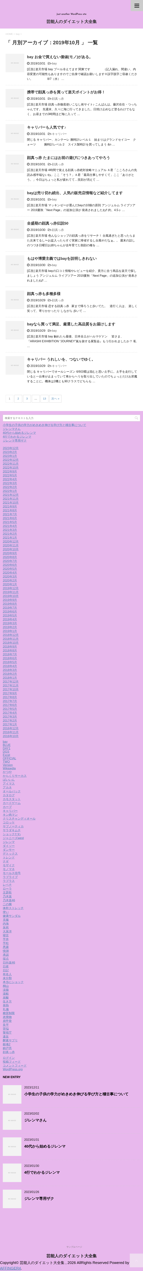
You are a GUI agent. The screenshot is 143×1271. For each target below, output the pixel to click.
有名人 (7, 974)
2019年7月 (10, 607)
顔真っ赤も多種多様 (44, 294)
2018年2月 (10, 673)
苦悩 (6, 1028)
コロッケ (9, 822)
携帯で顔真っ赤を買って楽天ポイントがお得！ (66, 92)
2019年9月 (10, 599)
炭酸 (6, 997)
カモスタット (12, 799)
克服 (6, 919)
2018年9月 (10, 646)
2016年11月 (11, 732)
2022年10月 (11, 467)
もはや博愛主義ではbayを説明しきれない (62, 258)
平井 (6, 939)
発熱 (6, 1005)
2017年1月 (10, 724)
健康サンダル (12, 915)
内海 (6, 923)
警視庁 (7, 1032)
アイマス (9, 783)
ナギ (6, 861)
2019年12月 (11, 588)
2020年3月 (10, 576)
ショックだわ (12, 834)
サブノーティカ (13, 826)
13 (44, 398)
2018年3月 (10, 670)
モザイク (9, 865)
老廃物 (7, 1017)
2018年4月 (10, 666)
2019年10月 (11, 596)
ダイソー (9, 845)
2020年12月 (11, 541)
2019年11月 (11, 592)
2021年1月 (10, 537)
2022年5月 (10, 475)
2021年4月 (10, 526)
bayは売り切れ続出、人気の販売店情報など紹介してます (75, 193)
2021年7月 (10, 514)
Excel (6, 755)
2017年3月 (10, 716)
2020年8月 (10, 557)
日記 (6, 970)
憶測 (6, 950)
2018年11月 (11, 638)
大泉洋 (7, 931)
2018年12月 (11, 635)
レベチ (7, 884)
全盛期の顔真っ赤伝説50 (47, 223)
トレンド (9, 857)
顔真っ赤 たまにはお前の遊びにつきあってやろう (68, 158)
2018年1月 (10, 677)
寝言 (6, 935)
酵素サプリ (10, 1040)
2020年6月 (10, 564)
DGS (6, 751)
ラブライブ (10, 877)
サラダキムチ (12, 830)
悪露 (6, 947)
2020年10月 (11, 549)
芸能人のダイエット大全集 (71, 22)
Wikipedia (9, 768)
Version (8, 765)
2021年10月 (11, 502)
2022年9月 (10, 471)
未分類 (7, 978)
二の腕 (7, 904)
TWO (6, 761)
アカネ (7, 787)
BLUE (7, 745)
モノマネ (9, 869)
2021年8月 (10, 510)
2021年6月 (10, 518)
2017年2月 (10, 720)
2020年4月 (10, 572)
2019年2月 (10, 627)
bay (54, 63)
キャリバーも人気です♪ (46, 127)
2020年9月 (10, 553)
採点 (6, 958)
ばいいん (9, 779)
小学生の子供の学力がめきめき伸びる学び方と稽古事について (44, 425)
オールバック (12, 791)
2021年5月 (10, 522)
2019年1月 (10, 631)
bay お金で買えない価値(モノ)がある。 (60, 57)
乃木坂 (7, 896)
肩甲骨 (7, 1021)
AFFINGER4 (10, 1268)
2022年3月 (10, 483)
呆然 (6, 927)
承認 (6, 954)
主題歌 (7, 892)
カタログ (9, 795)
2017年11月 (11, 685)
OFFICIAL (9, 758)
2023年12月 (11, 448)
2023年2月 (10, 452)
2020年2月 (10, 580)
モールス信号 (12, 873)
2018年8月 (10, 650)
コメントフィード (15, 1065)
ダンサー (9, 849)
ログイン (9, 1057)
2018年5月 (10, 662)
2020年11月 (11, 545)
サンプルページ (74, 1247)
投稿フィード (12, 1061)
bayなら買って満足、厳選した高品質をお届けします (71, 324)
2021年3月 (10, 529)
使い (6, 912)
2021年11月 (11, 498)
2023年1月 (10, 456)
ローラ (7, 888)
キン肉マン (10, 814)
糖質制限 (9, 1013)
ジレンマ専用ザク (15, 440)
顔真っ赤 (58, 98)
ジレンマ (9, 842)
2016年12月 (11, 728)
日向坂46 (9, 962)
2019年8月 (10, 603)
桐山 (6, 985)
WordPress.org (13, 1069)
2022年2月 (10, 487)
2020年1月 (10, 584)
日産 (6, 966)
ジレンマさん (12, 428)
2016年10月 (11, 736)
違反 (6, 1036)
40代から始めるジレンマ (19, 432)
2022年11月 (11, 463)
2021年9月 (10, 506)
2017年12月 (11, 681)
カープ (7, 806)
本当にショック (13, 982)
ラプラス (9, 880)
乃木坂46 (9, 900)
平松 (6, 943)
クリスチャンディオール (19, 818)
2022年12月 (11, 459)
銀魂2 (6, 1044)
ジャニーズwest (13, 838)
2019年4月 (10, 619)
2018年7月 (10, 654)
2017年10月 (11, 689)
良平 (6, 1024)
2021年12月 (11, 494)
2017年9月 (10, 693)
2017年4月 (10, 712)
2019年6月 (10, 611)
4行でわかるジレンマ (17, 436)
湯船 (6, 993)
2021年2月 (10, 533)
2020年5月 (10, 568)
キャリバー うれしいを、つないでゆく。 (61, 359)
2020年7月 (10, 561)
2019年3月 (10, 623)
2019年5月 (10, 615)
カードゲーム (12, 803)
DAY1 (6, 748)
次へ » (55, 398)
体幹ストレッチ (13, 908)
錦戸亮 (7, 1048)
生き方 (7, 1001)
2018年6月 (10, 658)
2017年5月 (10, 708)
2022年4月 (10, 479)
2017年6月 (10, 705)
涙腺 (6, 989)
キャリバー (59, 133)
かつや (7, 771)
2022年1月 (10, 491)
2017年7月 (10, 701)
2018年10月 (11, 642)
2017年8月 (10, 697)
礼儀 (6, 1009)
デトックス (10, 853)
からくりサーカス (15, 775)
